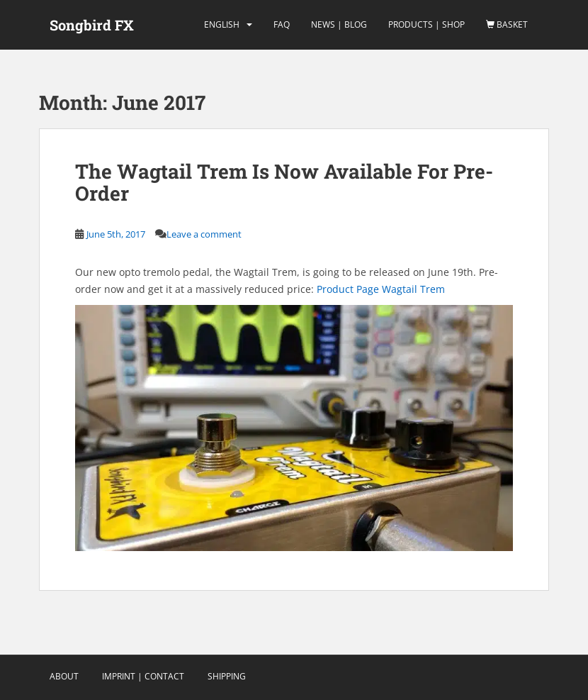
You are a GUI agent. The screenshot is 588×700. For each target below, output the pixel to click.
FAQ (281, 24)
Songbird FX (92, 25)
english (221, 24)
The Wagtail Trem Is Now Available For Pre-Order (284, 182)
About (64, 676)
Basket (507, 24)
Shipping (227, 676)
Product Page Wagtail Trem (381, 289)
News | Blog (339, 24)
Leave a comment (204, 234)
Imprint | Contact (143, 676)
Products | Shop (426, 24)
